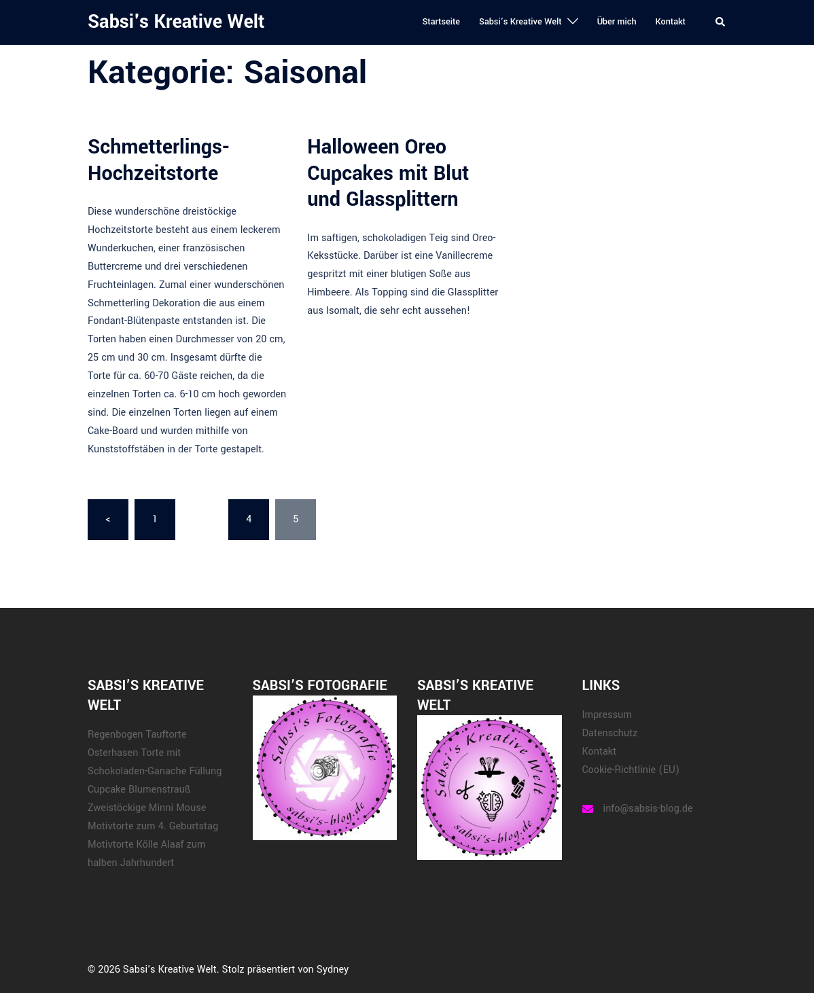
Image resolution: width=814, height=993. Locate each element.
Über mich (617, 22)
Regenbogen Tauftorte (137, 734)
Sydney (333, 969)
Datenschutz (610, 733)
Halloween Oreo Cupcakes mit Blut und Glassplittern (388, 173)
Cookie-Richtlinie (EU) (631, 770)
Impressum (607, 715)
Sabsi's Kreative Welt (176, 22)
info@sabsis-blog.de (648, 808)
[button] (720, 22)
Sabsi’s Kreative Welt (520, 22)
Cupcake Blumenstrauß (139, 789)
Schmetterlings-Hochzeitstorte (159, 160)
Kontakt (671, 22)
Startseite (441, 22)
